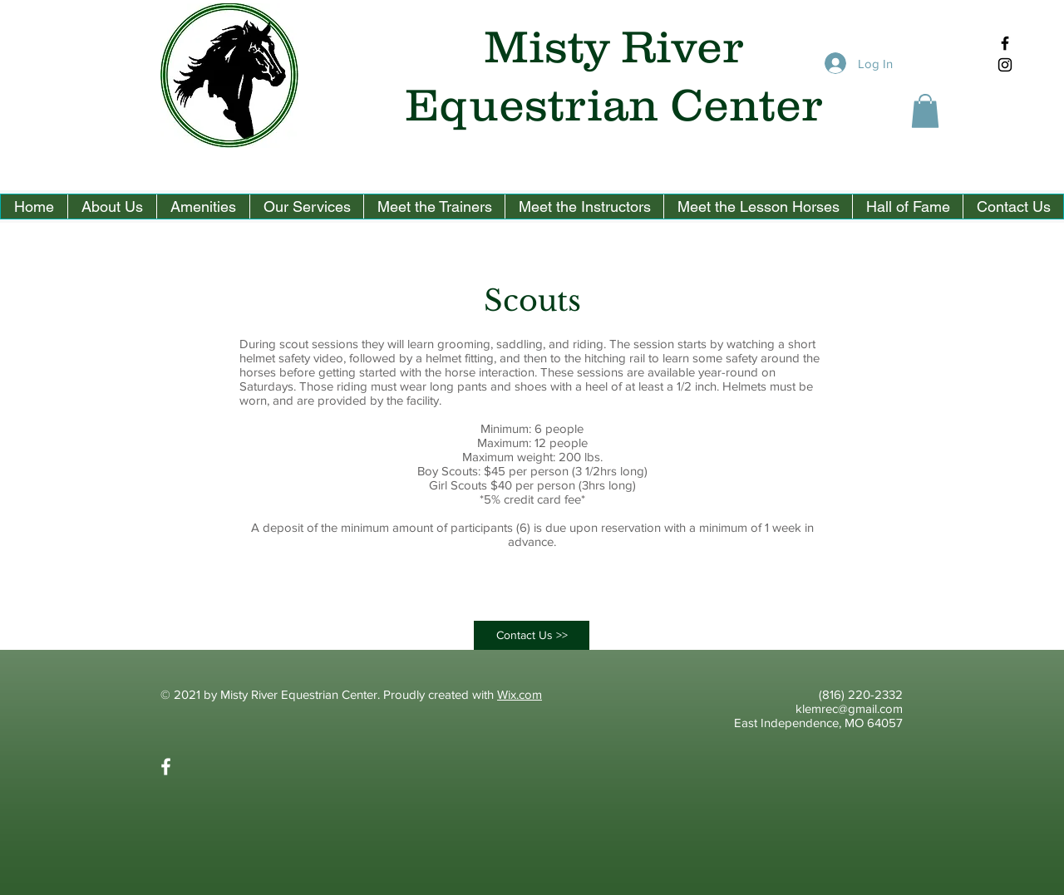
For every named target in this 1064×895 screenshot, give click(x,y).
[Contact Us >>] (531, 635)
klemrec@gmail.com (849, 708)
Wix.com (519, 694)
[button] (925, 111)
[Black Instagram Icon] (1005, 65)
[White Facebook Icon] (166, 766)
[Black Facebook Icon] (1005, 43)
